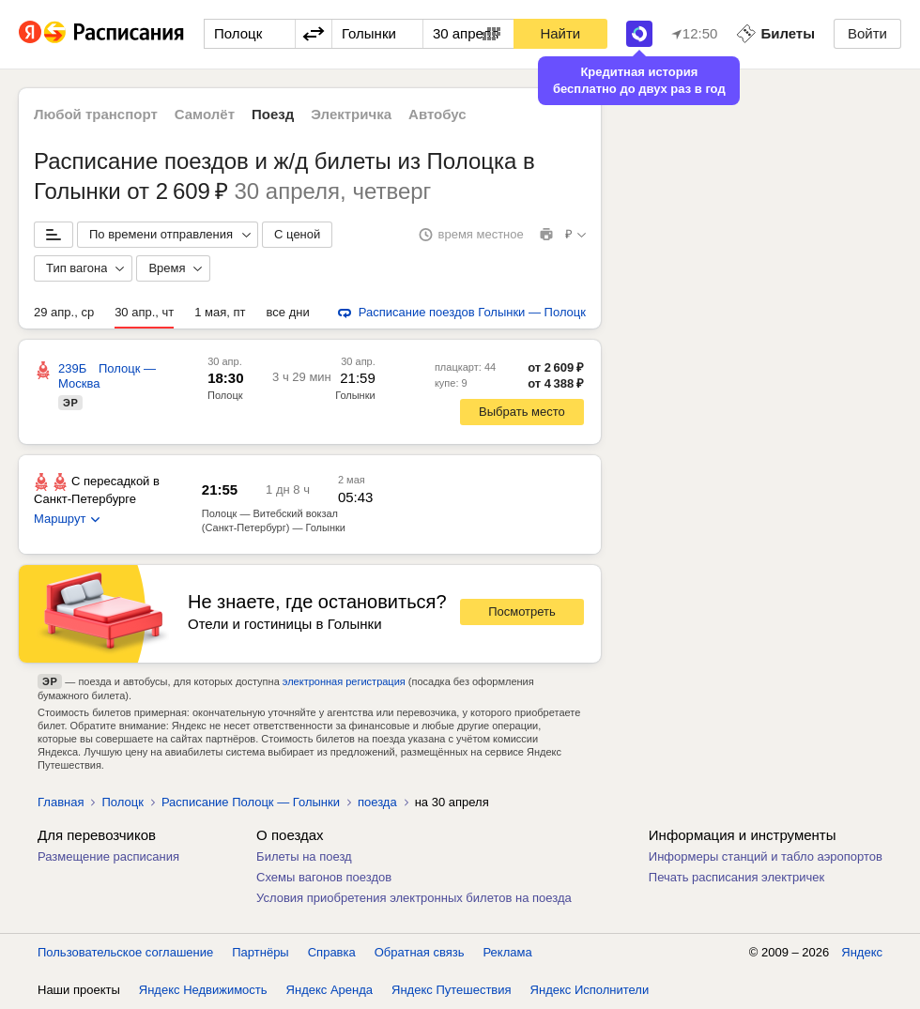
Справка (332, 952)
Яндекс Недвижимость (203, 990)
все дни (288, 312)
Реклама (507, 952)
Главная (61, 802)
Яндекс (861, 952)
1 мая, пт (219, 312)
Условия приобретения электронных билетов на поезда (414, 898)
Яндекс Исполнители (590, 990)
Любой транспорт (96, 114)
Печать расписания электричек (736, 877)
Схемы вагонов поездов (323, 877)
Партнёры (260, 952)
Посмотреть (522, 611)
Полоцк (225, 395)
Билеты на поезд (304, 856)
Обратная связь (420, 952)
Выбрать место (522, 412)
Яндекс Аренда (329, 990)
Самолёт (205, 114)
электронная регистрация (344, 681)
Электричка (351, 114)
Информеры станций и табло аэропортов (765, 856)
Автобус (437, 114)
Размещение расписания (108, 856)
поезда (377, 802)
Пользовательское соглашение (125, 952)
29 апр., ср (64, 312)
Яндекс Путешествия (451, 990)
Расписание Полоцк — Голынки (250, 802)
